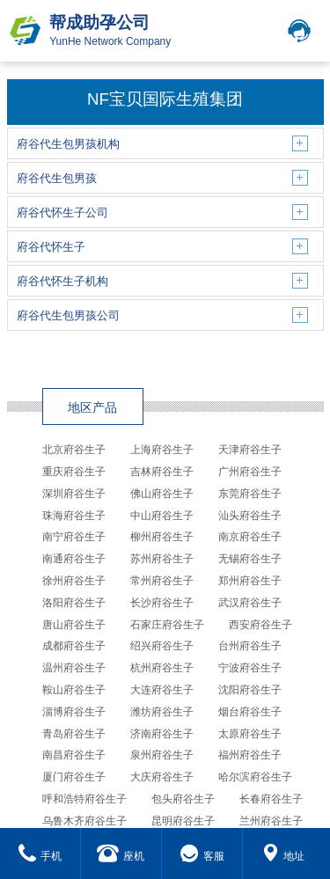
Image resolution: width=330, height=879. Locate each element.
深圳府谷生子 (74, 493)
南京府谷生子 (250, 537)
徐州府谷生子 (74, 581)
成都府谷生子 (74, 646)
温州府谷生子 (74, 668)
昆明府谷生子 (183, 821)
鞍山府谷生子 (74, 690)
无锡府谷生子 (250, 559)
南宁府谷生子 (74, 537)
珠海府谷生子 (74, 515)
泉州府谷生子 (162, 755)
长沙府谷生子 (162, 603)
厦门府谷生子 (74, 777)
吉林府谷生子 (162, 471)
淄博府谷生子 (74, 712)
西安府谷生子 (260, 625)
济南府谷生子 (162, 734)
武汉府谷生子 (250, 603)
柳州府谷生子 (162, 537)
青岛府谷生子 (74, 734)
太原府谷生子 (250, 734)
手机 (40, 856)
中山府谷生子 (162, 515)
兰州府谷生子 (271, 821)
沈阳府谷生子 (250, 690)
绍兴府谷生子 (162, 646)
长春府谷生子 (271, 799)
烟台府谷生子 (250, 712)
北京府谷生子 (74, 449)
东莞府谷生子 (250, 493)
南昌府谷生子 (74, 755)
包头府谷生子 (183, 799)
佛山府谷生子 (162, 493)
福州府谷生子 (250, 755)
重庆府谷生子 (74, 471)
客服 (202, 856)
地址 (282, 856)
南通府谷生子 (74, 559)
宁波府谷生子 (250, 668)
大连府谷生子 (162, 690)
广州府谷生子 (250, 471)
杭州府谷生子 (162, 668)
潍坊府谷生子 (162, 712)
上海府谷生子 (162, 449)
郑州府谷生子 (250, 581)
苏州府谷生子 (162, 559)
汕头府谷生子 (250, 515)
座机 (120, 856)
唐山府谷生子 (74, 625)
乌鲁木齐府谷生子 (84, 821)
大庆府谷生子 (162, 777)
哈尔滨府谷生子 (255, 777)
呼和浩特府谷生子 (84, 799)
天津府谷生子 (250, 449)
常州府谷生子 (162, 581)
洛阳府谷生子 (74, 603)
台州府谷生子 (250, 646)
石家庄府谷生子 (167, 625)
